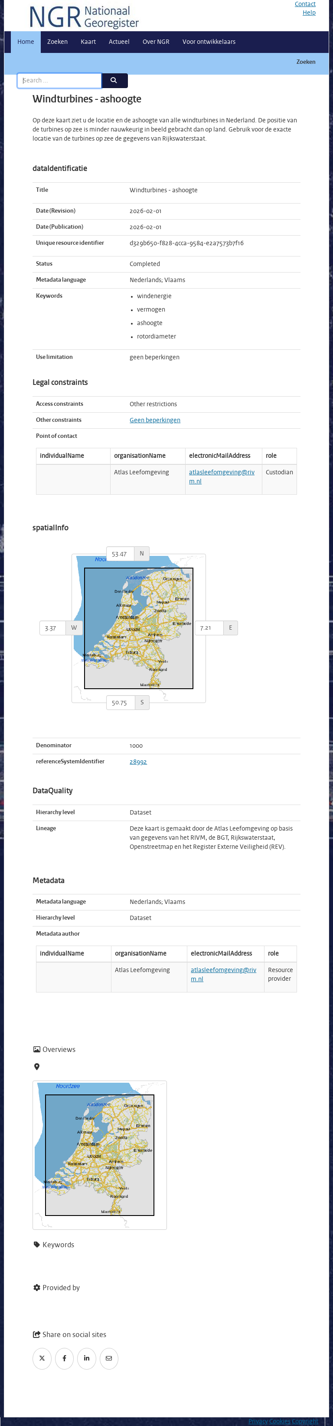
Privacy (258, 1422)
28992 (138, 762)
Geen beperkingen (155, 420)
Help (309, 13)
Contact (305, 4)
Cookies (280, 1422)
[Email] (109, 1359)
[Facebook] (64, 1359)
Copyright (305, 1422)
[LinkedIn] (86, 1359)
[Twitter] (42, 1359)
